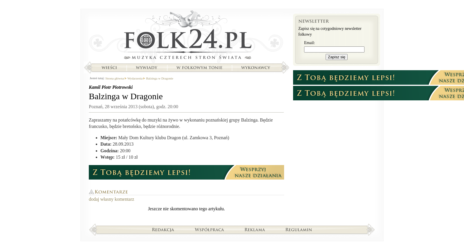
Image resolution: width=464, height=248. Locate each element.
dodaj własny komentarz (111, 199)
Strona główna (186, 36)
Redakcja (163, 229)
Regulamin (299, 229)
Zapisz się (336, 57)
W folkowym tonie (199, 67)
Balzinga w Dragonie (159, 78)
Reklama (255, 229)
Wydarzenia (134, 78)
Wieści (109, 67)
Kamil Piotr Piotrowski (111, 87)
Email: (309, 43)
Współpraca (209, 229)
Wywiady (146, 67)
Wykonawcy (256, 67)
